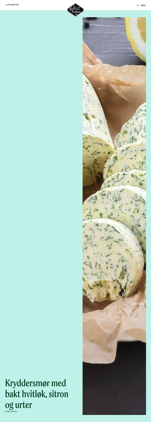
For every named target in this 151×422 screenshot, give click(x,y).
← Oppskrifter (12, 5)
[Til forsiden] (75, 10)
